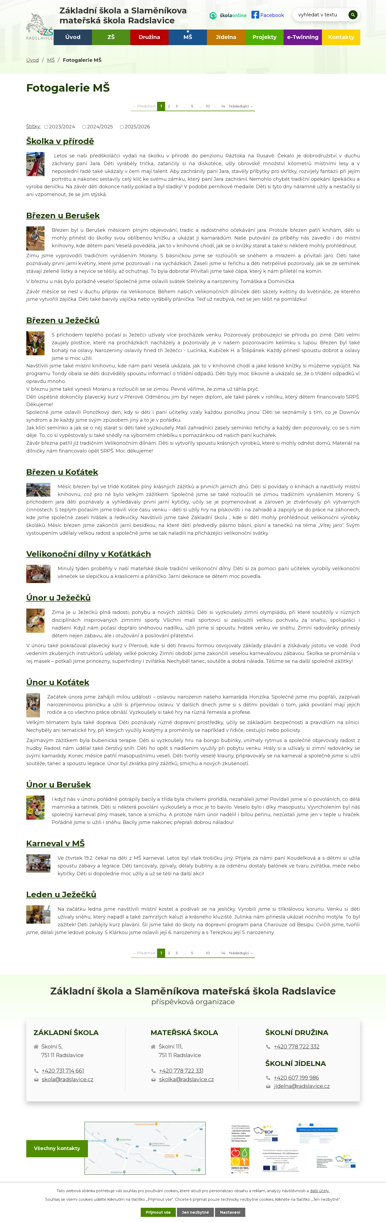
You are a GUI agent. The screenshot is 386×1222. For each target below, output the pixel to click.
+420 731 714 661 (63, 1071)
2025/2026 (137, 127)
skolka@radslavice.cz (186, 1079)
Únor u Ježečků (58, 597)
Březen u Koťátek (62, 472)
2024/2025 (100, 127)
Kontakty (341, 37)
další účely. (320, 1190)
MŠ (187, 37)
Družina (149, 37)
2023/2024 (62, 127)
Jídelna (226, 37)
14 (223, 106)
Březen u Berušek (63, 215)
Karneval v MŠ (55, 843)
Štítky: (33, 126)
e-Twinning (302, 37)
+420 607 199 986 (296, 1078)
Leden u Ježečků (61, 894)
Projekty (265, 37)
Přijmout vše (156, 1212)
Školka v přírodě (60, 141)
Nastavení (232, 1212)
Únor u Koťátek (57, 682)
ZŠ (111, 37)
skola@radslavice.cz (67, 1079)
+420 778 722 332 (297, 1046)
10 (208, 106)
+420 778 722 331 (181, 1071)
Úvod (72, 37)
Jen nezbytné (195, 1212)
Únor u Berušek (58, 784)
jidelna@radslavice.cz (302, 1086)
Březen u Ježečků (63, 320)
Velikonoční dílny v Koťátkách (88, 554)
